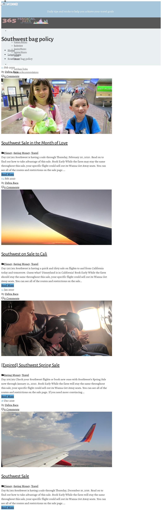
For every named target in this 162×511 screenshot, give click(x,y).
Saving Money (20, 49)
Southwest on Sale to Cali (24, 254)
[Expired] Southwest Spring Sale (30, 365)
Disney (8, 153)
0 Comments (11, 76)
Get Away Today (21, 69)
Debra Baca (11, 72)
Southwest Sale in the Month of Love (34, 143)
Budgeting (18, 46)
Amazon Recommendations (26, 72)
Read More (7, 174)
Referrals (13, 64)
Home (10, 30)
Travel (34, 153)
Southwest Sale (15, 476)
